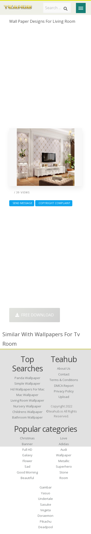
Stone (63, 472)
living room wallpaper (27, 400)
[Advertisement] (45, 77)
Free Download (34, 315)
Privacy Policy (64, 391)
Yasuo (45, 493)
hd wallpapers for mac (27, 389)
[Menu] (81, 8)
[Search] (65, 8)
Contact (63, 374)
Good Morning (27, 472)
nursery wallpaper (27, 406)
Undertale (45, 498)
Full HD (27, 449)
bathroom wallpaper (27, 417)
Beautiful (27, 478)
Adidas (64, 444)
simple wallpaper (27, 383)
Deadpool (45, 527)
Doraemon (45, 515)
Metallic (63, 461)
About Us (63, 368)
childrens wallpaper (27, 412)
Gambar (46, 487)
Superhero (64, 466)
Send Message (21, 203)
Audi (63, 449)
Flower (27, 461)
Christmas (27, 438)
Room (63, 478)
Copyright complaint (53, 203)
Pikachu (45, 521)
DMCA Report (64, 385)
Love (63, 438)
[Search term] (57, 7)
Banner (27, 444)
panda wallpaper (27, 378)
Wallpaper (63, 455)
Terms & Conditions (64, 380)
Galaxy (27, 455)
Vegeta (45, 510)
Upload (63, 397)
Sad (27, 466)
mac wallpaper (27, 395)
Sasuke (45, 504)
